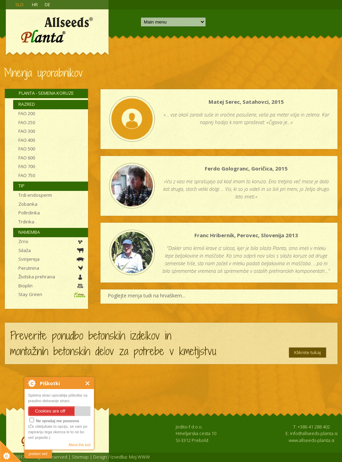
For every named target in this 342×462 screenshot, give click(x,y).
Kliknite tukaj (307, 352)
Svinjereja (29, 259)
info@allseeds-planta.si (313, 433)
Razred (26, 104)
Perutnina (28, 268)
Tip (21, 186)
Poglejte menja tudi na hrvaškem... (146, 295)
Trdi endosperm (35, 195)
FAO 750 (26, 175)
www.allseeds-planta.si (311, 440)
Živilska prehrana (36, 277)
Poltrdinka (29, 213)
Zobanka (27, 204)
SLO (19, 4)
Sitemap (80, 457)
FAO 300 (26, 131)
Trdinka (26, 222)
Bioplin (25, 286)
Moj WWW (139, 457)
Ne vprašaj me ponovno (54, 420)
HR (35, 4)
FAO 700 (26, 166)
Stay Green (30, 294)
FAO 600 (26, 158)
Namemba (29, 232)
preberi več (38, 454)
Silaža (24, 250)
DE (47, 4)
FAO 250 (26, 122)
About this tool (79, 445)
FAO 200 (26, 113)
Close (88, 383)
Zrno (23, 241)
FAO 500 (26, 149)
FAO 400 (26, 140)
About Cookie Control (31, 383)
